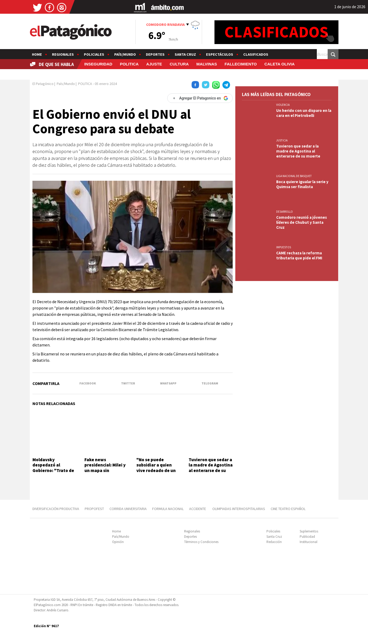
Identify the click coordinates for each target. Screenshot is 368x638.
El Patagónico (43, 83)
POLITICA (129, 64)
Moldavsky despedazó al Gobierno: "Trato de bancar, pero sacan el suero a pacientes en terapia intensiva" (54, 473)
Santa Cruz (185, 54)
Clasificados (255, 54)
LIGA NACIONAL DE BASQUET (294, 176)
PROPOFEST (94, 508)
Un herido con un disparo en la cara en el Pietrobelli (303, 113)
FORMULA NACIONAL (168, 508)
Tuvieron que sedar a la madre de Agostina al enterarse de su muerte (211, 468)
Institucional (308, 542)
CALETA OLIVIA (279, 64)
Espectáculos (219, 54)
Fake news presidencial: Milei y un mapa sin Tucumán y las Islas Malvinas (105, 470)
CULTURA (179, 64)
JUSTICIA (282, 140)
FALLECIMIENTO (240, 64)
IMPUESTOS (283, 247)
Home (37, 54)
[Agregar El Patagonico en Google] (200, 98)
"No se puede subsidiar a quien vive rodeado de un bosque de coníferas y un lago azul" (157, 470)
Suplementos (309, 531)
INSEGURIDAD (98, 64)
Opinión (118, 542)
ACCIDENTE (198, 508)
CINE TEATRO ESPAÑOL (288, 508)
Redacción (274, 542)
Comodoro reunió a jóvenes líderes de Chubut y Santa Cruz (301, 222)
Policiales (94, 54)
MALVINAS (206, 64)
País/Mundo (125, 54)
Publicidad (307, 536)
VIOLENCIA (283, 105)
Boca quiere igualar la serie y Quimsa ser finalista (302, 184)
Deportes (155, 54)
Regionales (63, 54)
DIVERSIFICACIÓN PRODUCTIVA (55, 508)
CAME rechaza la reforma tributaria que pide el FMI (299, 255)
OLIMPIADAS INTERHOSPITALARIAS (238, 508)
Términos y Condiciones (201, 542)
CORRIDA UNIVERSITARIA (128, 508)
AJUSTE (154, 64)
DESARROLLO (284, 211)
